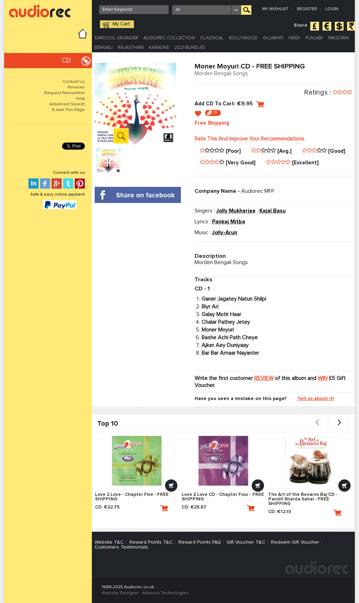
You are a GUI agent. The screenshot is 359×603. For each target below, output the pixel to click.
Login (331, 9)
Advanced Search (67, 104)
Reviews (76, 87)
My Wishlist (275, 9)
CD (66, 60)
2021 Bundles (189, 47)
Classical (212, 38)
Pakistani (338, 38)
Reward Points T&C (151, 542)
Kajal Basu (272, 211)
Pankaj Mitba (228, 221)
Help (80, 99)
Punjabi (314, 38)
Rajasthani (131, 47)
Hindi (294, 38)
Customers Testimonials (121, 547)
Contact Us (74, 82)
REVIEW (263, 378)
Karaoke (159, 47)
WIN (322, 378)
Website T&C (109, 542)
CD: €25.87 (218, 508)
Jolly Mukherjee (236, 211)
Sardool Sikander (116, 38)
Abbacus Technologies (165, 593)
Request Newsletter (64, 93)
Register (307, 9)
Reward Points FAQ (199, 542)
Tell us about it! (315, 398)
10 (215, 112)
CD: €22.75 (131, 508)
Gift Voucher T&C (245, 542)
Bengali (103, 47)
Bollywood (243, 38)
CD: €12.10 (304, 513)
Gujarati (273, 38)
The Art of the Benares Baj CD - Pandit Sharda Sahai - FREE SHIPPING (303, 499)
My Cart (121, 23)
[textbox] (134, 9)
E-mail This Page (68, 110)
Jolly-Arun (224, 232)
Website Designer (120, 593)
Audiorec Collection (169, 38)
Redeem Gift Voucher (295, 542)
